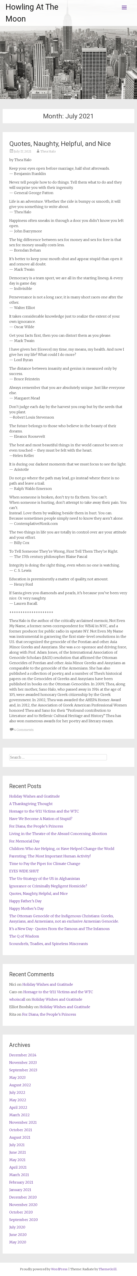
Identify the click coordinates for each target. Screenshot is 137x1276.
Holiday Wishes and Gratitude (34, 796)
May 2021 (17, 1160)
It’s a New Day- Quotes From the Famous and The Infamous (59, 929)
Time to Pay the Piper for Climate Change (44, 863)
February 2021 (21, 1182)
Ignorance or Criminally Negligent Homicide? (48, 886)
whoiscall (17, 999)
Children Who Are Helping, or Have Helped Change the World (61, 848)
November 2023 (23, 1062)
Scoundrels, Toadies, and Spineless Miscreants (48, 943)
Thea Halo (48, 151)
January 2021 (20, 1190)
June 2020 (18, 1234)
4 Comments (24, 730)
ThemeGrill (108, 1269)
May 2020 (17, 1242)
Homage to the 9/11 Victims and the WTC (44, 811)
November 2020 (23, 1204)
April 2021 (18, 1167)
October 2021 (20, 1130)
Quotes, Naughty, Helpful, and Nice (60, 143)
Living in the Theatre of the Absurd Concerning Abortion (58, 833)
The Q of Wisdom (24, 936)
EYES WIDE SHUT (24, 871)
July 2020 (17, 1227)
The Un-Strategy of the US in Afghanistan (44, 878)
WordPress (59, 1269)
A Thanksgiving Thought (31, 804)
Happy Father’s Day (25, 901)
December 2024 (23, 1055)
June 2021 (17, 1152)
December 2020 (23, 1197)
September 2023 (23, 1070)
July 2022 (17, 1092)
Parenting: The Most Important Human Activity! (50, 856)
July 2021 (17, 1145)
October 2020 (21, 1212)
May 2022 (17, 1100)
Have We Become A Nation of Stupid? (40, 818)
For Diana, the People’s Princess (36, 826)
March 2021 (19, 1175)
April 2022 (18, 1107)
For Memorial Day (24, 841)
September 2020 (23, 1219)
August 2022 (20, 1085)
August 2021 (19, 1137)
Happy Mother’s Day (26, 908)
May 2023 (17, 1077)
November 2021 (23, 1122)
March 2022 (19, 1115)
